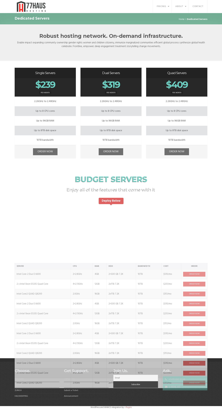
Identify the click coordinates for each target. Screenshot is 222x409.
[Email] (135, 378)
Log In (67, 384)
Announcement (71, 396)
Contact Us (69, 379)
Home (182, 19)
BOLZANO (19, 379)
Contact (198, 6)
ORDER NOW (45, 151)
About (179, 6)
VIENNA (18, 384)
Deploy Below (111, 201)
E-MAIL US (172, 387)
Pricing (161, 6)
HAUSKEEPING (21, 396)
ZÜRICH (18, 390)
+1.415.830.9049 (175, 380)
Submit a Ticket (71, 390)
